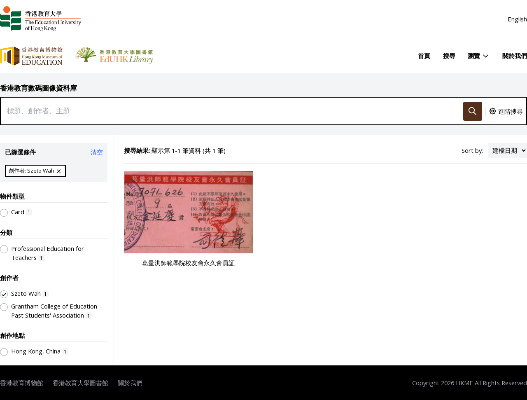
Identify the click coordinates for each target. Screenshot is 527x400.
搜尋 (449, 55)
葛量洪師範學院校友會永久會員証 (188, 263)
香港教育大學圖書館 (80, 383)
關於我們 (514, 55)
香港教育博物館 (21, 383)
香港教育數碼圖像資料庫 (38, 88)
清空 (97, 152)
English (517, 19)
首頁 (424, 55)
